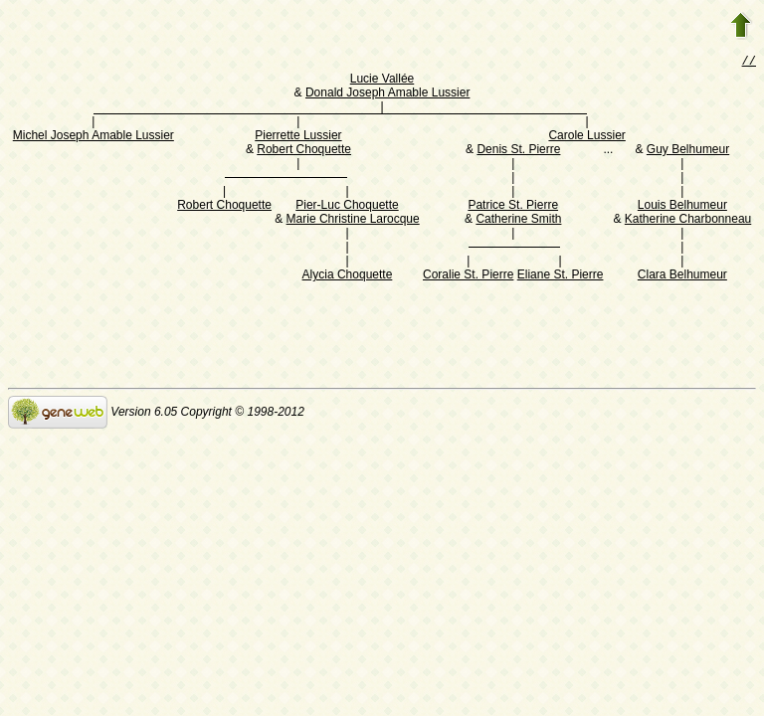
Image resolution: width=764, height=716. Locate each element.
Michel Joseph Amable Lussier (93, 137)
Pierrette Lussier (298, 137)
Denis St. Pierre (518, 151)
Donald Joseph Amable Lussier (387, 94)
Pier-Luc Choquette (346, 207)
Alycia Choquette (347, 276)
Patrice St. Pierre (513, 207)
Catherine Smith (518, 221)
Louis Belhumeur (682, 207)
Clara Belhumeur (682, 276)
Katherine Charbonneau (688, 221)
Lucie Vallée (382, 81)
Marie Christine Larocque (353, 221)
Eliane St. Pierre (560, 276)
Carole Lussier (586, 137)
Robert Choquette (304, 151)
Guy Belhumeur (688, 151)
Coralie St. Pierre (468, 276)
